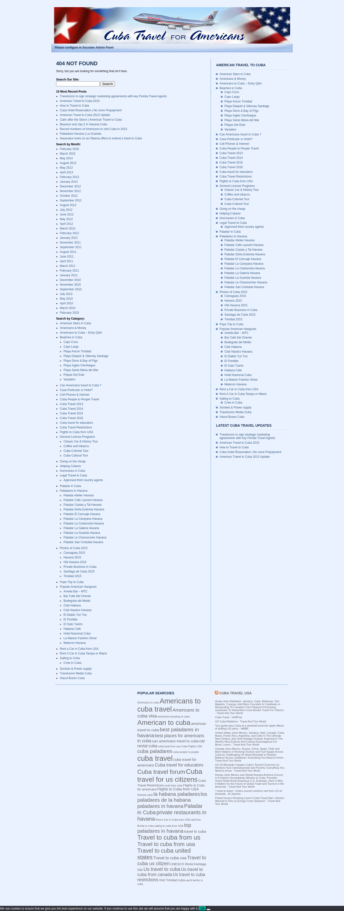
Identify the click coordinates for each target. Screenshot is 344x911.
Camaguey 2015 (74, 552)
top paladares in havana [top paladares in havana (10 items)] (164, 828)
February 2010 (69, 312)
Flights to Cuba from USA (76, 432)
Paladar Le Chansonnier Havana (84, 537)
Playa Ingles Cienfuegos (79, 365)
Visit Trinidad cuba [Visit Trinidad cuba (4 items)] (172, 880)
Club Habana (72, 605)
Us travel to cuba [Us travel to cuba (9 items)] (161, 869)
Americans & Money (73, 328)
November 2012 (70, 191)
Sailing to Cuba (70, 658)
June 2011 (67, 256)
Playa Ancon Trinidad (77, 351)
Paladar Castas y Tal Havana (82, 504)
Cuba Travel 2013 (71, 404)
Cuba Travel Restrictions (76, 427)
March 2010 (67, 308)
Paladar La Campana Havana (82, 519)
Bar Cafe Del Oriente (77, 596)
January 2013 (69, 181)
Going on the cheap (73, 461)
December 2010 (70, 280)
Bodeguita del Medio (76, 600)
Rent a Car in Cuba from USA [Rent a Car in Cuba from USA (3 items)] (173, 819)
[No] (208, 909)
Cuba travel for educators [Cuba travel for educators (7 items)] (179, 765)
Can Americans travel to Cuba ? (80, 385)
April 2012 (66, 224)
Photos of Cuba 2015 (74, 548)
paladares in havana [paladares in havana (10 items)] (160, 806)
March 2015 (67, 153)
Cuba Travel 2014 (71, 408)
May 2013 (66, 167)
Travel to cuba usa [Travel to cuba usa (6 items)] (169, 858)
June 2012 (67, 214)
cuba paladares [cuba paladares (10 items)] (154, 751)
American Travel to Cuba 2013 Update (85, 115)
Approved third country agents (83, 480)
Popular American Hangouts (78, 586)
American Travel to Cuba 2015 (80, 101)
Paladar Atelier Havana (78, 495)
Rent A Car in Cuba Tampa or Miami (83, 653)
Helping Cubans (70, 466)
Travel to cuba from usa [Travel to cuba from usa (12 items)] (166, 844)
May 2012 (66, 219)
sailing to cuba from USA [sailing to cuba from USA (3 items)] (169, 825)
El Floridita (70, 619)
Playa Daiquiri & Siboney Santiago (86, 356)
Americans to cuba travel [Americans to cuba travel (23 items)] (169, 705)
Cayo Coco (70, 342)
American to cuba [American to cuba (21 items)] (163, 722)
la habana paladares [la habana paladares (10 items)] (177, 794)
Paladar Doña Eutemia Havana (83, 509)
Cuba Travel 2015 (71, 413)
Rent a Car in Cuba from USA (79, 649)
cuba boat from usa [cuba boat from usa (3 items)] (169, 746)
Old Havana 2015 (74, 562)
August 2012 (68, 205)
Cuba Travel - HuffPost (228, 717)
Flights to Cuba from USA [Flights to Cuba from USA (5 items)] (178, 789)
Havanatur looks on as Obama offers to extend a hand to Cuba (101, 138)
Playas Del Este (73, 374)
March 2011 (67, 266)
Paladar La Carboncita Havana (83, 523)
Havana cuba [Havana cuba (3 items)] (145, 794)
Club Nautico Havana (77, 610)
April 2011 (66, 261)
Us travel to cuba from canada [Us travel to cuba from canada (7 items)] (170, 872)
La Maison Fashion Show (80, 638)
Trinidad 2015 (72, 576)
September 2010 (71, 289)
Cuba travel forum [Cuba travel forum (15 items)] (161, 771)
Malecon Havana (74, 643)
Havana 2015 (72, 557)
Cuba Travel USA (235, 693)
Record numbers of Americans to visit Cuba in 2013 (93, 129)
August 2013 (68, 163)
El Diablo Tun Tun (75, 615)
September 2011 (71, 247)
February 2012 (69, 233)
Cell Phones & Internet (74, 394)
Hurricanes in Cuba (72, 470)
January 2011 (69, 275)
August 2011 (68, 252)
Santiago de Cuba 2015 (78, 571)
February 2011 (69, 270)
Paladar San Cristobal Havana (83, 542)
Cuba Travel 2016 (71, 418)
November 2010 (70, 284)
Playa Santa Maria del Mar (80, 370)
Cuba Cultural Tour (75, 455)
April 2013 (66, 172)
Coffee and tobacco (76, 446)
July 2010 (66, 294)
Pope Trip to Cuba (72, 582)
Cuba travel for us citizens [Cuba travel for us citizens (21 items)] (169, 775)
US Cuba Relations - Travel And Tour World (240, 721)
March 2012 (67, 228)
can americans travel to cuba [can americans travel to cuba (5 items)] (175, 741)
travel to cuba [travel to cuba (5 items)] (195, 831)
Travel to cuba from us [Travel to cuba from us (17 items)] (168, 837)
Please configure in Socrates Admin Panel (84, 47)
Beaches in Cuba (71, 337)
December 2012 (70, 186)
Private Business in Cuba (79, 567)
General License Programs (77, 437)
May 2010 (66, 298)
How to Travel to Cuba (74, 105)
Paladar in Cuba (70, 486)
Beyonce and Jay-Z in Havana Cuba (83, 124)
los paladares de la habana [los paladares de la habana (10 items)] (172, 797)
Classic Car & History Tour (80, 441)
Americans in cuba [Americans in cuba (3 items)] (148, 702)
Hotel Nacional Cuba (77, 633)
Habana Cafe (72, 629)
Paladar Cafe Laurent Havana (83, 500)
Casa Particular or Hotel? (76, 390)
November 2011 (70, 242)
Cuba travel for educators (76, 422)
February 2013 (69, 177)
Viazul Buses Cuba (72, 678)
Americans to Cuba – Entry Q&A (81, 332)
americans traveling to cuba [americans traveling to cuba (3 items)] (173, 716)
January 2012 (69, 238)
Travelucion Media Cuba (76, 673)
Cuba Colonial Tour (76, 451)
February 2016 (69, 149)
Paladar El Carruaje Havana (81, 514)
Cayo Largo (71, 346)
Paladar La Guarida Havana (81, 533)
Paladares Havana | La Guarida (80, 133)
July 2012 (66, 209)
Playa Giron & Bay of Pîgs (80, 360)
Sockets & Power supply (76, 668)
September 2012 (71, 200)
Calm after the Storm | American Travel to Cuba (91, 119)
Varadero (69, 379)
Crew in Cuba (72, 663)
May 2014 (66, 158)
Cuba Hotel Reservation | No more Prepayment (91, 110)
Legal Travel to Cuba (73, 475)
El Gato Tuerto (72, 624)
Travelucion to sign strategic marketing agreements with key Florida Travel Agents (113, 96)
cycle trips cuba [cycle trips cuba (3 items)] (173, 785)
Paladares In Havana (73, 490)
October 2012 (69, 195)
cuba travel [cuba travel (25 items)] (154, 758)
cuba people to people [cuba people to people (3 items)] (186, 751)
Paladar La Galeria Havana (81, 528)
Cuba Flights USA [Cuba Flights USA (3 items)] (191, 746)
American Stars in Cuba (75, 323)
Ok (202, 908)
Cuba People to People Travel (79, 399)
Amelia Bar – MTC (75, 591)
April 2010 (66, 303)
